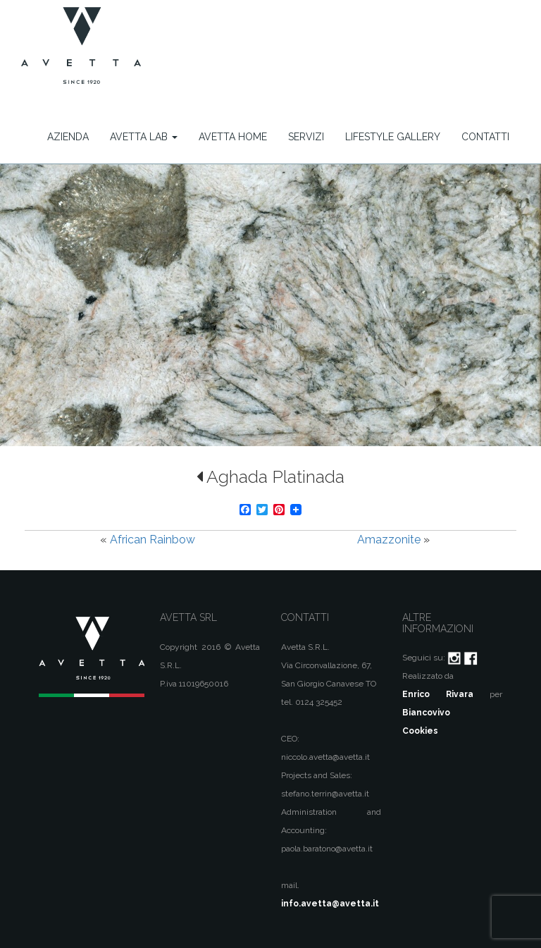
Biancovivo (426, 713)
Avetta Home (233, 136)
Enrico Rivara (437, 694)
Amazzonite (389, 539)
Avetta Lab (144, 136)
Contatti (485, 136)
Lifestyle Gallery (392, 136)
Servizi (306, 136)
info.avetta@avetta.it (330, 904)
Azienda (68, 136)
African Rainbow (152, 539)
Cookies (420, 731)
